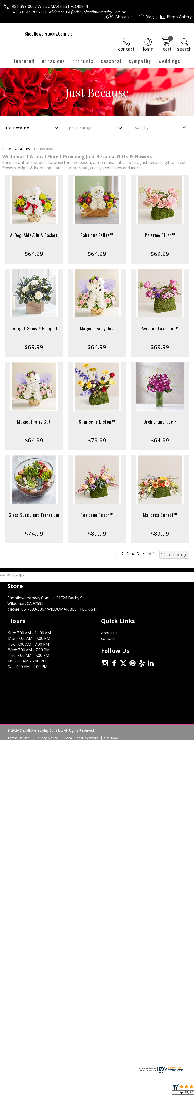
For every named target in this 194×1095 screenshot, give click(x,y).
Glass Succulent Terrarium (34, 515)
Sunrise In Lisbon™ (97, 421)
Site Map (111, 746)
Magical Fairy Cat (34, 421)
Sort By (142, 127)
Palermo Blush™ (160, 235)
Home (6, 148)
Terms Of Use (18, 746)
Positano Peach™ (96, 515)
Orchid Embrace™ (159, 421)
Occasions (22, 148)
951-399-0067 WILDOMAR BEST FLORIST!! (50, 6)
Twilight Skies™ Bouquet (34, 328)
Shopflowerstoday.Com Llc (48, 33)
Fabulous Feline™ (97, 235)
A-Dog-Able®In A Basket (33, 235)
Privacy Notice (46, 746)
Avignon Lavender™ (160, 328)
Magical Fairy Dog (97, 328)
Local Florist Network (81, 746)
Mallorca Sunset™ (160, 515)
